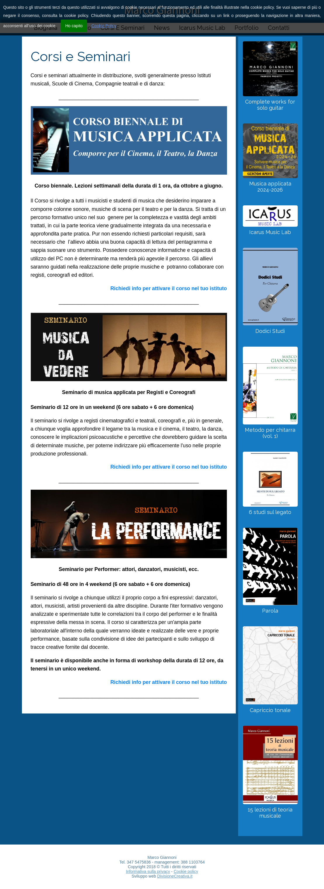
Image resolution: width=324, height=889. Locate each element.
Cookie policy (186, 871)
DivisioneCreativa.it (175, 876)
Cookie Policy (103, 25)
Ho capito (73, 25)
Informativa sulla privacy (148, 871)
